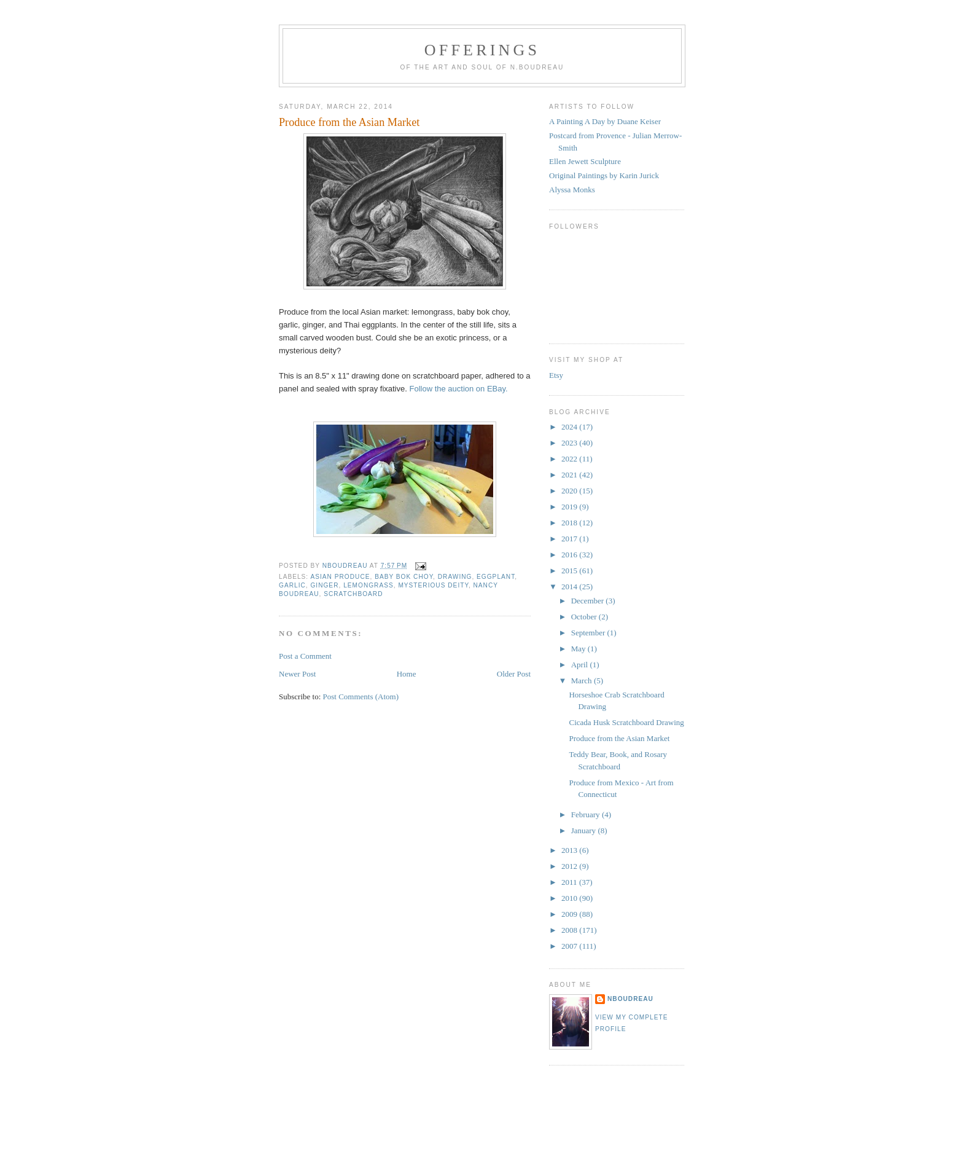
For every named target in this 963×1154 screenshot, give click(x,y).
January (584, 830)
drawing (455, 576)
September (589, 632)
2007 (570, 946)
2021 (570, 474)
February (586, 814)
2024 (570, 426)
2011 (570, 882)
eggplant (496, 576)
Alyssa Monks (572, 189)
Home (406, 673)
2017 (570, 538)
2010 (570, 898)
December (588, 600)
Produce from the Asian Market (619, 738)
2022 (570, 458)
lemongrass (368, 585)
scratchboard (353, 594)
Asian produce (340, 576)
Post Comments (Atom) (361, 696)
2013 (570, 850)
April (580, 664)
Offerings (482, 50)
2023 (570, 442)
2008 (570, 930)
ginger (324, 585)
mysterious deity (433, 585)
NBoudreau (630, 998)
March (582, 680)
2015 (570, 570)
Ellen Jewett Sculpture (585, 161)
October (585, 616)
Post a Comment (305, 656)
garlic (292, 585)
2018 (570, 522)
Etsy (556, 375)
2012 (570, 866)
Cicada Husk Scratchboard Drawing (626, 722)
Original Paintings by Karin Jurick (604, 175)
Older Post (514, 673)
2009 (570, 914)
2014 (570, 586)
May (579, 648)
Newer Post (297, 673)
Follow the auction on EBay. (458, 388)
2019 (570, 506)
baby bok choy (404, 576)
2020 (570, 490)
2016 (570, 554)
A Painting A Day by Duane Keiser (605, 121)
